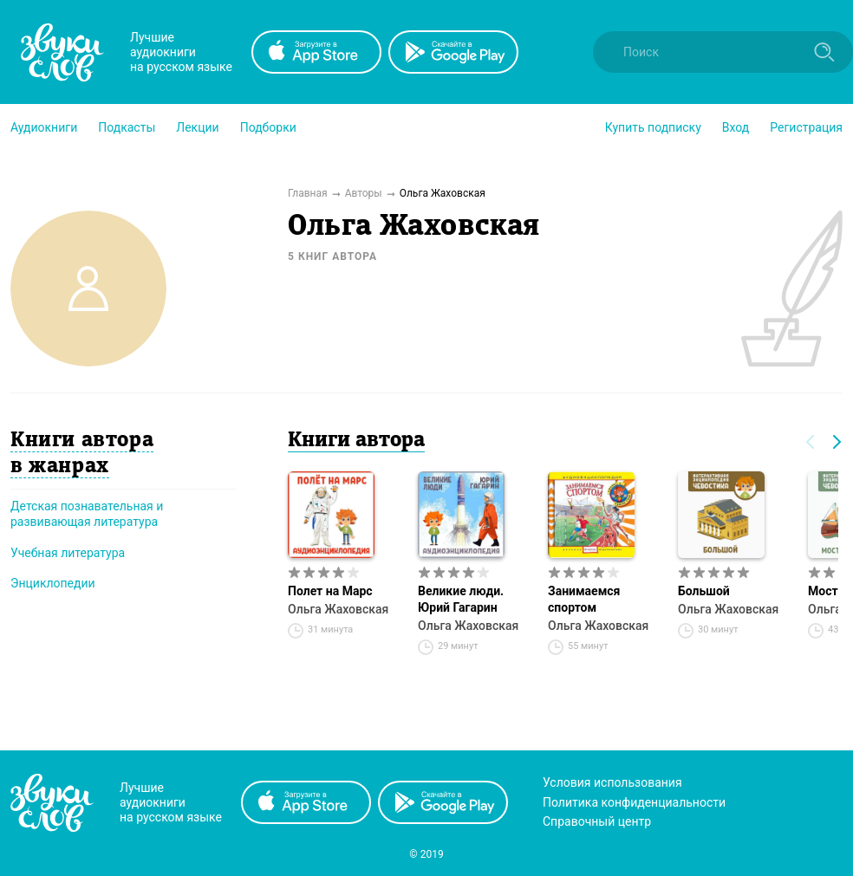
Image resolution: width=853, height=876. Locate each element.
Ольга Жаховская (338, 609)
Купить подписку (653, 127)
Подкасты (126, 127)
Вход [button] (735, 127)
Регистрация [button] (806, 127)
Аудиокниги (43, 127)
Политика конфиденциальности (634, 802)
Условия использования (612, 782)
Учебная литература (67, 553)
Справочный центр (597, 821)
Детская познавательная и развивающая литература (86, 514)
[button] (43, 127)
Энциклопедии (52, 583)
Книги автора (356, 441)
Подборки (268, 127)
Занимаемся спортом (584, 599)
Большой (704, 591)
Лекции (197, 127)
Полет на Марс (330, 591)
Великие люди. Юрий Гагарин (461, 599)
